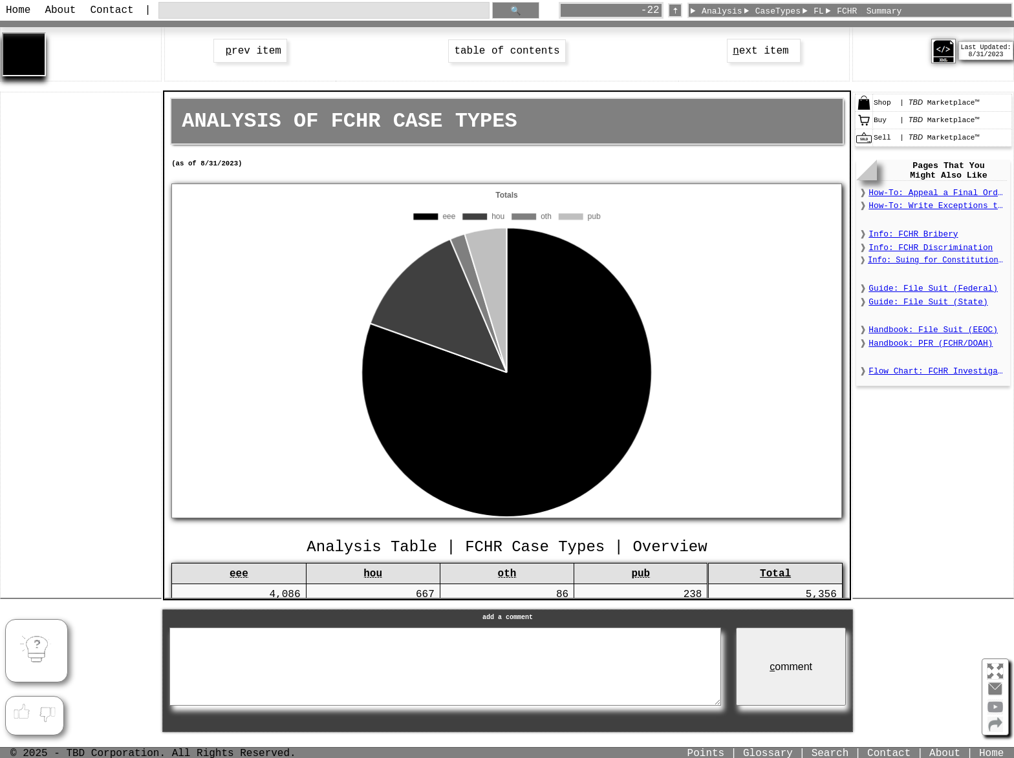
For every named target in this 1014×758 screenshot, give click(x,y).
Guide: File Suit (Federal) (933, 288)
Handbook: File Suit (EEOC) (933, 330)
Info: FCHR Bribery (913, 234)
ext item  (764, 51)
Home (18, 10)
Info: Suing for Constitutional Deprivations (937, 260)
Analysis (722, 11)
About (60, 10)
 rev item (250, 51)
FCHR (847, 11)
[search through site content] (324, 10)
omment (791, 666)
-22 (650, 10)
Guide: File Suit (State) (927, 302)
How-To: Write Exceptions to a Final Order (937, 206)
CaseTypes (778, 11)
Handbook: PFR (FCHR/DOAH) (930, 343)
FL (819, 11)
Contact (111, 10)
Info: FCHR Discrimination (930, 248)
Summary (884, 11)
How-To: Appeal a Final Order (937, 193)
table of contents (506, 51)
